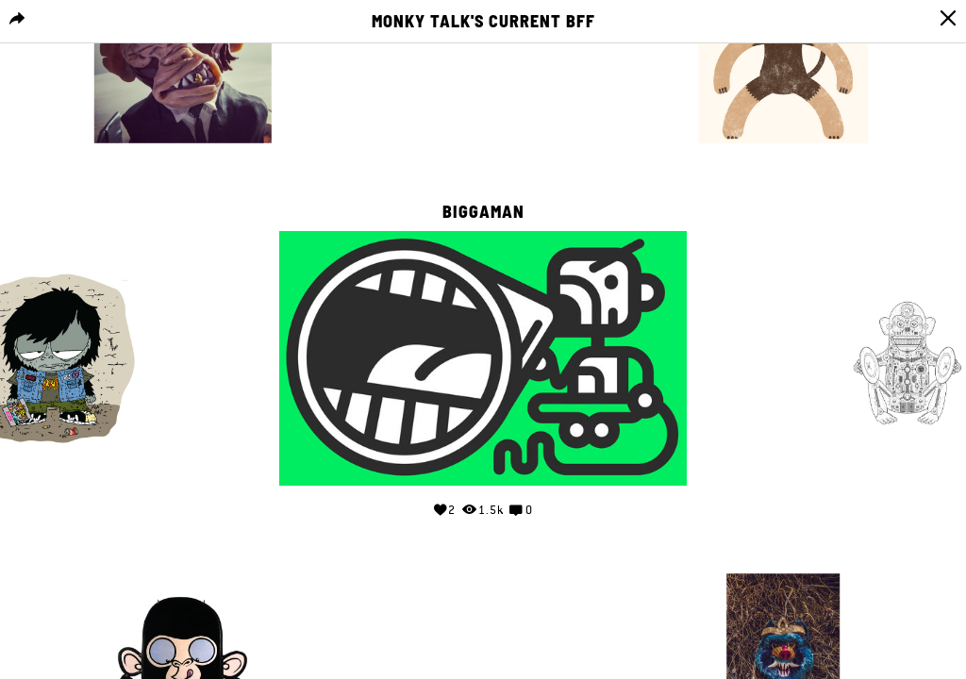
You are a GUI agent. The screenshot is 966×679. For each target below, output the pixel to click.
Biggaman (483, 212)
